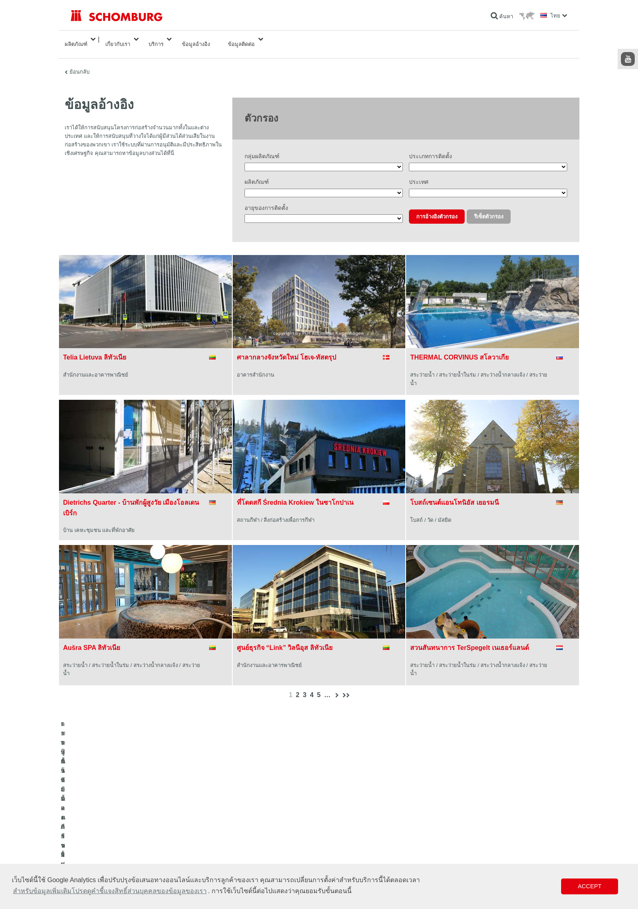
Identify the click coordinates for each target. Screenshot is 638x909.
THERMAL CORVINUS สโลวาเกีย (459, 347)
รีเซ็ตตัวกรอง (488, 207)
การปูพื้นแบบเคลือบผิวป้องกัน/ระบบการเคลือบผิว (122, 850)
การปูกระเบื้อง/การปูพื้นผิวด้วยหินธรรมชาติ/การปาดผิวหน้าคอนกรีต (142, 838)
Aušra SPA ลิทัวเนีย (91, 637)
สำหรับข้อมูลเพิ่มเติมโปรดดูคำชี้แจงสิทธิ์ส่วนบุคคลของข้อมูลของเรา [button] (110, 890)
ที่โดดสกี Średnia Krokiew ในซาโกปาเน (295, 492)
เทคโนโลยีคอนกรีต (91, 862)
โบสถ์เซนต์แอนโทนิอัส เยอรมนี (454, 492)
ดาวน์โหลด (252, 838)
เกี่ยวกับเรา (117, 39)
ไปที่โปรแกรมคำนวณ (263, 826)
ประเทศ (418, 172)
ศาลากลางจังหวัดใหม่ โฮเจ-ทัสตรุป (286, 347)
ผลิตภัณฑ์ (76, 39)
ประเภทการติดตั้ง (430, 147)
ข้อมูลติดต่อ (241, 39)
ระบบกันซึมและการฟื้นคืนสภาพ (104, 826)
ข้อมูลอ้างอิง (196, 39)
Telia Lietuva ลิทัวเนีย (94, 347)
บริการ (156, 39)
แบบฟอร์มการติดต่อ (261, 850)
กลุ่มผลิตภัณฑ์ (262, 147)
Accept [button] (589, 886)
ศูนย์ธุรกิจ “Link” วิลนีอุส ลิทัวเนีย (284, 637)
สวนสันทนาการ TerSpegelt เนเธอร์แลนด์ (469, 637)
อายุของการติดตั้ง (266, 198)
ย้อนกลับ (80, 62)
